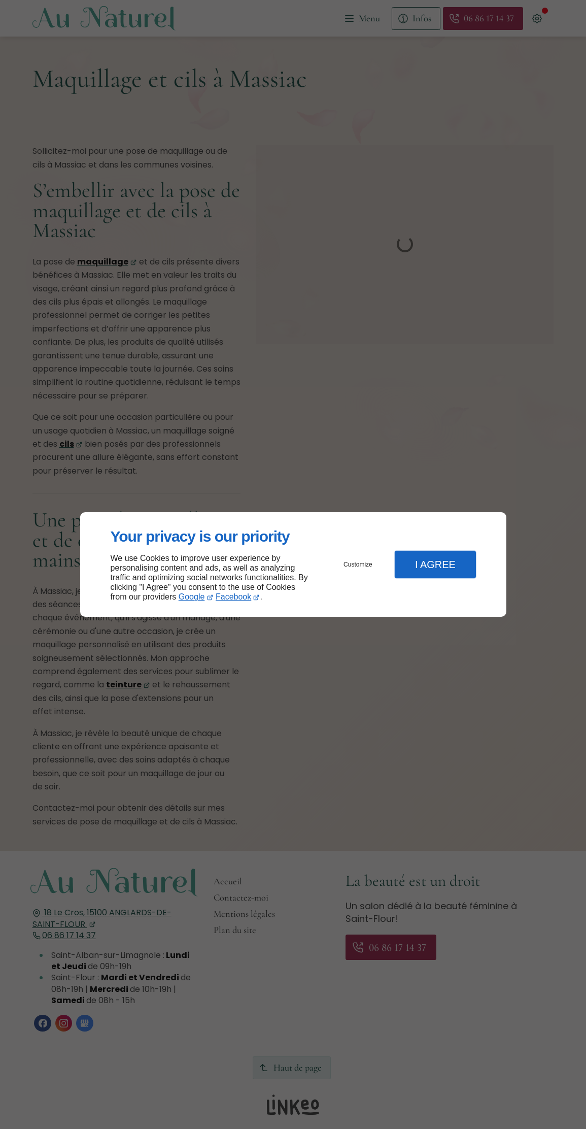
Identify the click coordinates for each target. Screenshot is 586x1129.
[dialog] (293, 564)
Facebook (233, 596)
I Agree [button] (435, 564)
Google (192, 596)
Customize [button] (357, 564)
